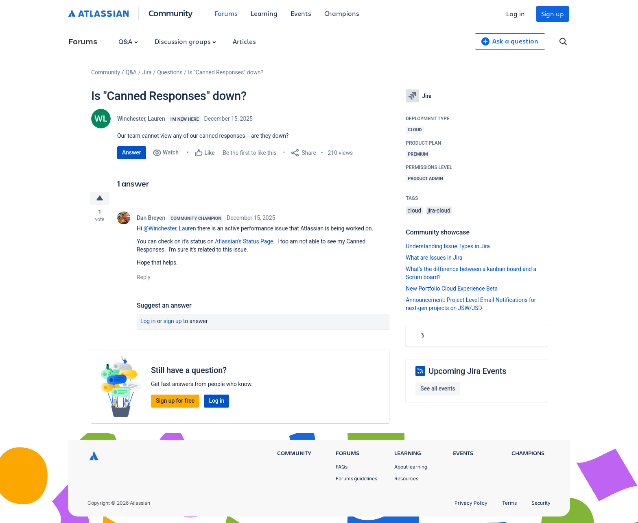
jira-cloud (439, 210)
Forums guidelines (356, 478)
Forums (226, 13)
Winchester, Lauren (141, 118)
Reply (144, 277)
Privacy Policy (470, 503)
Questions (169, 72)
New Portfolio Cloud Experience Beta (452, 288)
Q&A (128, 41)
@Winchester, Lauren (170, 228)
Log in (515, 13)
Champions (341, 13)
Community (171, 13)
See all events (437, 388)
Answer (131, 152)
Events (301, 13)
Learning (264, 13)
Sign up (552, 13)
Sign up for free (175, 400)
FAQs (341, 467)
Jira (147, 72)
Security (541, 503)
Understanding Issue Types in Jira (448, 246)
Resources (406, 478)
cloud (414, 210)
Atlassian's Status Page (244, 241)
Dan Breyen (151, 218)
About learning (410, 467)
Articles (244, 41)
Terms (509, 503)
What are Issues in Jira (434, 257)
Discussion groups (185, 41)
